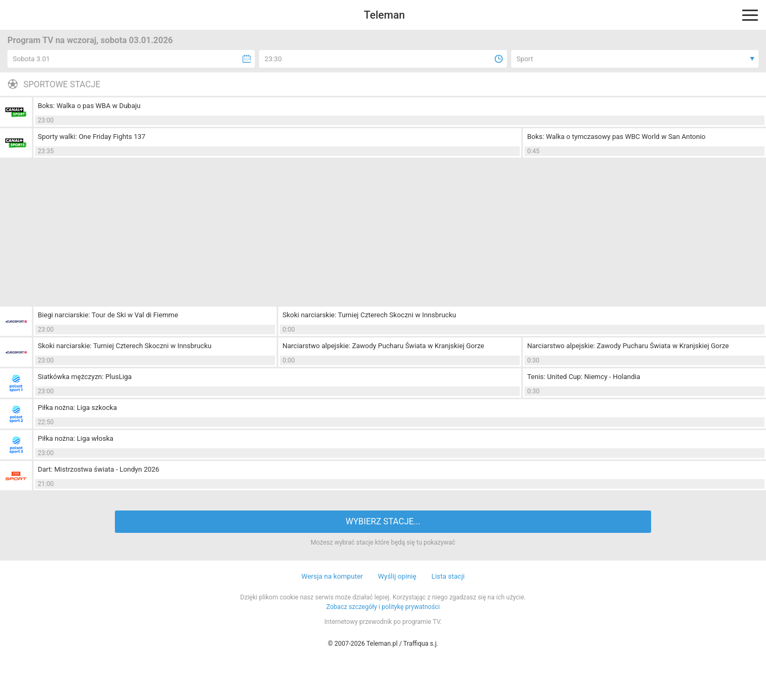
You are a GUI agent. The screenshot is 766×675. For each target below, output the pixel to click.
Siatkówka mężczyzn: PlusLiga (85, 377)
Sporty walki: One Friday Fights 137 (91, 137)
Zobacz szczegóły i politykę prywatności (383, 607)
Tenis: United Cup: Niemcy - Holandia (583, 377)
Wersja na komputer (332, 576)
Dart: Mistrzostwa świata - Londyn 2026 (98, 469)
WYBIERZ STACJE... (383, 521)
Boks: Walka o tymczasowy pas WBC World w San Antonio (616, 137)
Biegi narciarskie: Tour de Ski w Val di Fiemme (108, 315)
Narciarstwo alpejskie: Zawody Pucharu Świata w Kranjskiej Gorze (383, 346)
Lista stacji (448, 576)
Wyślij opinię (397, 576)
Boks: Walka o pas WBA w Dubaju (89, 106)
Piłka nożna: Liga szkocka (77, 407)
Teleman (384, 15)
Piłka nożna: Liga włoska (75, 438)
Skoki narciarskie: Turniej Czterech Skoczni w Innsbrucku (369, 315)
